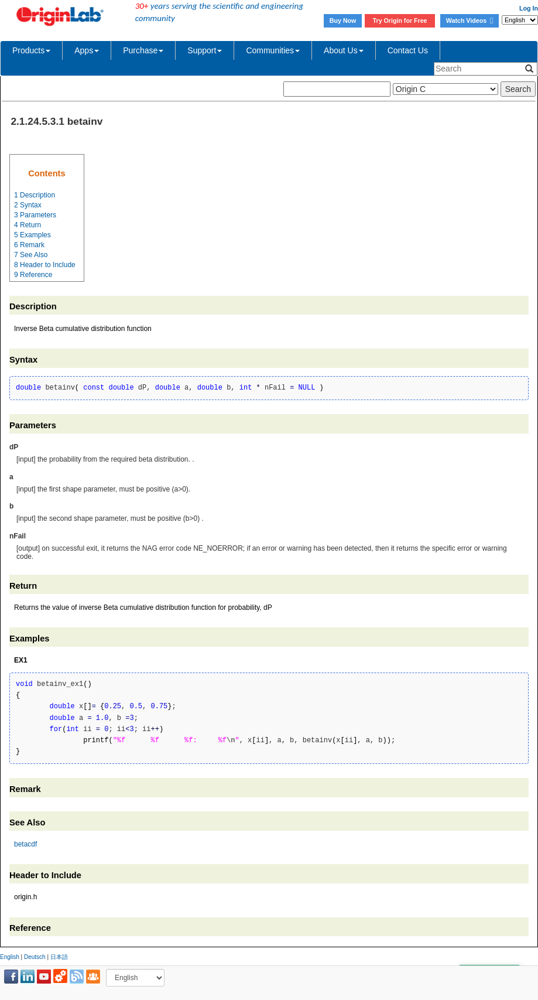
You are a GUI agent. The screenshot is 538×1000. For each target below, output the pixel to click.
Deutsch (35, 957)
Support (204, 50)
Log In (528, 8)
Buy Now (343, 20)
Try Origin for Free (400, 20)
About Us (344, 50)
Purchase (143, 50)
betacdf (25, 844)
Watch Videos (469, 20)
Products (31, 50)
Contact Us (408, 50)
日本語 (59, 957)
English (9, 957)
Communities (273, 50)
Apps (86, 50)
